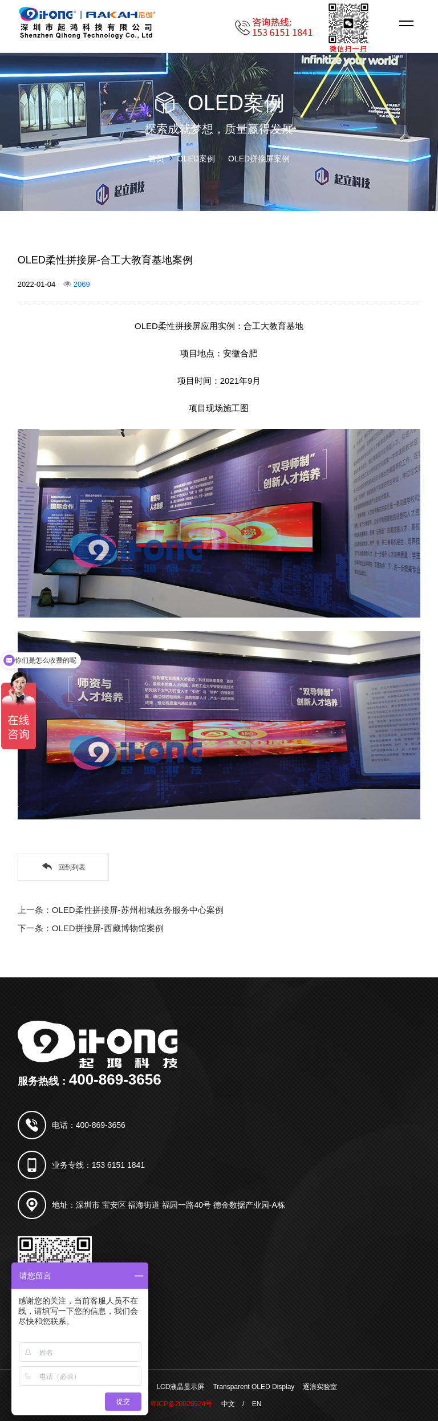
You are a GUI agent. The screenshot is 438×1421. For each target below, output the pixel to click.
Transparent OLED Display (253, 1387)
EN (257, 1404)
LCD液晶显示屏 (180, 1387)
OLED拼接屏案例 (259, 158)
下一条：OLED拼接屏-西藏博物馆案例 (91, 928)
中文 (228, 1404)
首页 (156, 158)
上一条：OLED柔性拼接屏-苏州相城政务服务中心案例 (121, 910)
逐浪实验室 (320, 1387)
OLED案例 (196, 158)
